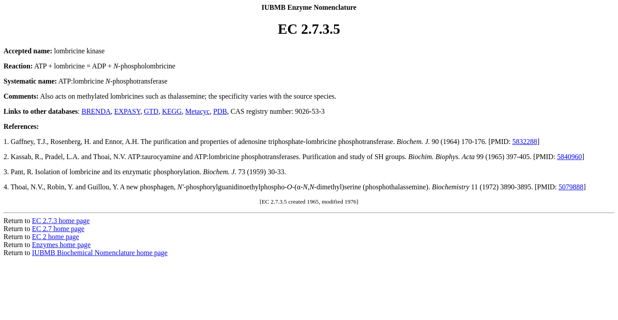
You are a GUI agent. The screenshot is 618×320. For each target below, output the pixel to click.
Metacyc (197, 111)
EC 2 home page (55, 236)
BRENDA (96, 111)
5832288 (524, 141)
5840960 (569, 156)
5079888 (571, 187)
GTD (151, 111)
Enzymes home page (61, 244)
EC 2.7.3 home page (61, 220)
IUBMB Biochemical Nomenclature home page (100, 252)
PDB (220, 111)
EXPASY (127, 111)
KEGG (171, 111)
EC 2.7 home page (58, 228)
